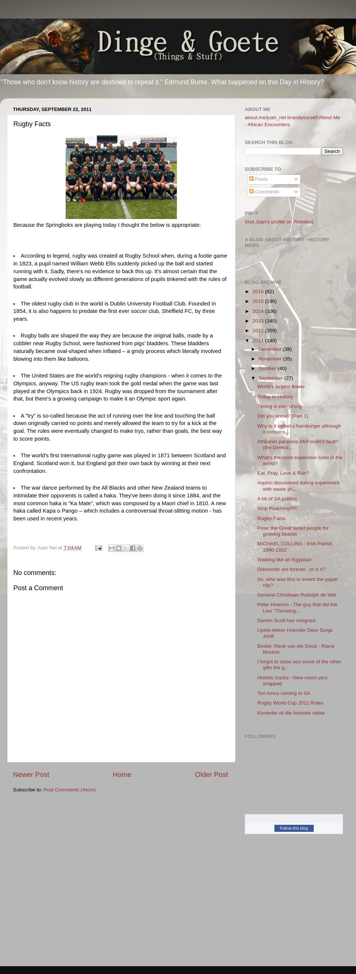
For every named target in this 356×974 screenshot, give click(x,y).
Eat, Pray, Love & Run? (283, 473)
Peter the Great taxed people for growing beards (293, 531)
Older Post (211, 774)
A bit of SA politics (277, 498)
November (270, 359)
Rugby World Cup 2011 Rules (290, 703)
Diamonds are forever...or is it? (291, 569)
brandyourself (302, 117)
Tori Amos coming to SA (283, 693)
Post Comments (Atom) (70, 789)
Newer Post (31, 774)
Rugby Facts (271, 518)
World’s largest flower (281, 386)
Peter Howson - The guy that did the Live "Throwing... (297, 607)
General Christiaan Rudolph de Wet (296, 595)
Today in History (275, 396)
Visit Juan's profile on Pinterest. (279, 222)
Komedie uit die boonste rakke (291, 713)
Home (122, 774)
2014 (259, 311)
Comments (264, 192)
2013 (259, 321)
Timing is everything (279, 406)
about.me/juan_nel (265, 117)
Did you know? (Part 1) (282, 416)
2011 (259, 340)
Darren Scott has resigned (286, 620)
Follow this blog (294, 828)
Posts (258, 179)
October (268, 368)
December (270, 349)
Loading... (256, 253)
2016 (259, 291)
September (271, 378)
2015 (259, 301)
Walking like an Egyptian (284, 559)
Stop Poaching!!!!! (277, 508)
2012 (259, 330)
